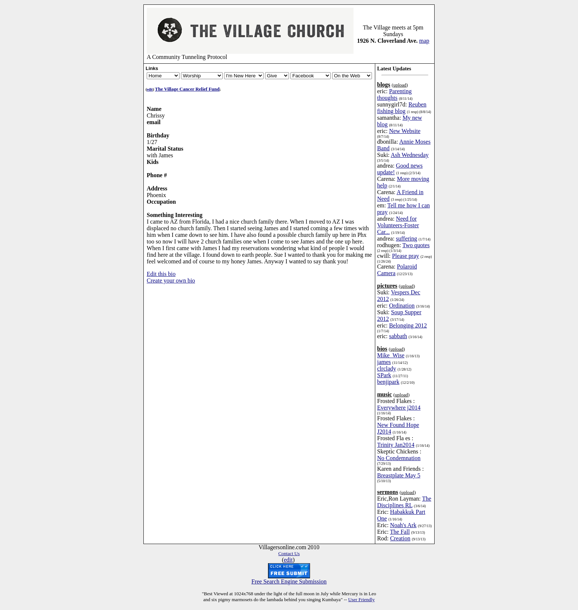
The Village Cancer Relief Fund (187, 85)
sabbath (398, 333)
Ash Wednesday (410, 151)
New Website (404, 128)
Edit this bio (161, 270)
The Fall (400, 528)
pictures (387, 282)
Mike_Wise (390, 352)
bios (382, 345)
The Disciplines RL (404, 498)
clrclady (386, 365)
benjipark (388, 378)
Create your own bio (171, 277)
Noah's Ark (403, 522)
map (424, 37)
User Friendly (361, 596)
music (384, 391)
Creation (400, 535)
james (384, 358)
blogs (383, 81)
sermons (387, 488)
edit (150, 86)
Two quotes (416, 242)
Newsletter (202, 72)
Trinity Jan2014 (395, 441)
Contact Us (289, 550)
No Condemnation (399, 455)
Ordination (401, 302)
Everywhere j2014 (399, 404)
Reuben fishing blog (401, 104)
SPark (384, 372)
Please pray (405, 252)
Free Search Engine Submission (289, 578)
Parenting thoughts (394, 91)
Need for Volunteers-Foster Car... (398, 222)
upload (399, 81)
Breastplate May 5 (398, 472)
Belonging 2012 (408, 322)
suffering (406, 235)
